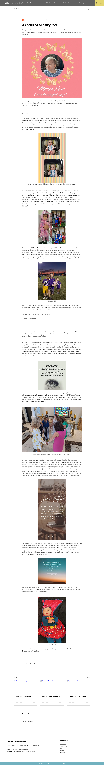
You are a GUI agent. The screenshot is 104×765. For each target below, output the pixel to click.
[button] (88, 9)
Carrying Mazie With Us (51, 696)
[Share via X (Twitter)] (26, 663)
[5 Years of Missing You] (25, 686)
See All (88, 677)
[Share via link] (34, 663)
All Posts (16, 9)
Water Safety (63, 746)
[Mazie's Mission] (17, 3)
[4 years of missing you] (78, 686)
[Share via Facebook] (22, 663)
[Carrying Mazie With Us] (52, 686)
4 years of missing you (77, 696)
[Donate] (99, 3)
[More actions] (81, 20)
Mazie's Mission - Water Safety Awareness (24, 751)
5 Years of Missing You (24, 696)
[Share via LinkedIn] (30, 663)
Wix (64, 763)
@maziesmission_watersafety (20, 749)
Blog (61, 748)
